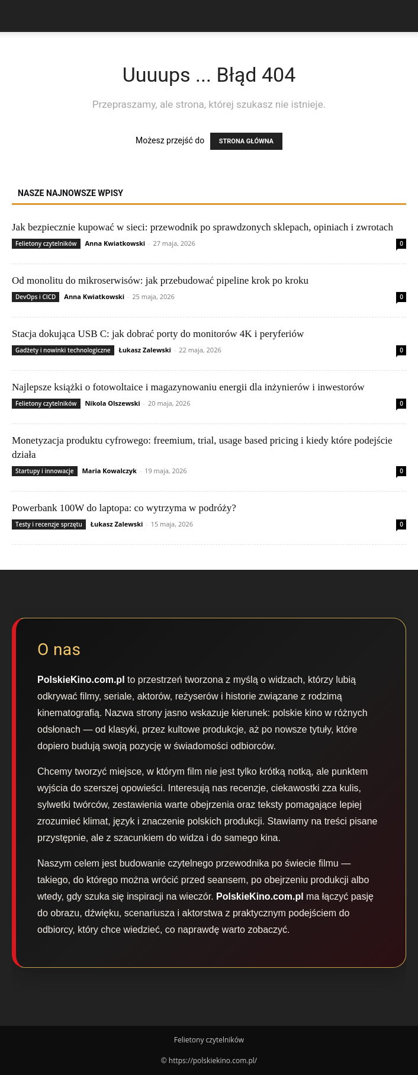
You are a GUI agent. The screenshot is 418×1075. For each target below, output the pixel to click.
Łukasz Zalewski (144, 349)
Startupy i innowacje (44, 471)
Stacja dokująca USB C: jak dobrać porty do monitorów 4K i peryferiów (158, 333)
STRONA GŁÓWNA (246, 141)
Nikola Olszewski (112, 403)
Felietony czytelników (46, 243)
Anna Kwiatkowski (115, 243)
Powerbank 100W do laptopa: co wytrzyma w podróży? (124, 508)
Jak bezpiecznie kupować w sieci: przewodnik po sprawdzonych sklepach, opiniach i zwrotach (202, 227)
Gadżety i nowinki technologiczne (63, 350)
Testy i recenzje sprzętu (48, 524)
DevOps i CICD (35, 297)
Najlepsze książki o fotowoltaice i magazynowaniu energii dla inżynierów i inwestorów (188, 387)
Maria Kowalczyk (109, 470)
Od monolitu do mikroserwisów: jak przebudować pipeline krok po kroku (160, 280)
